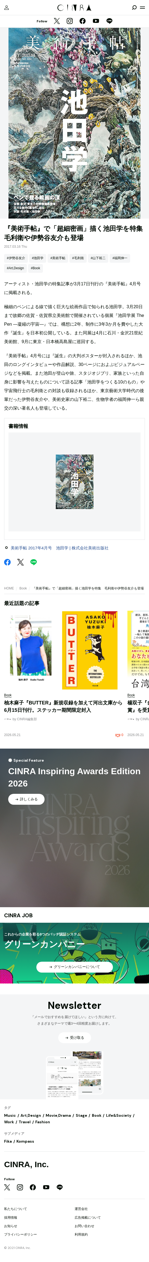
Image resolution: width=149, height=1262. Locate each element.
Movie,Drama (58, 1115)
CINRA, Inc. (26, 1164)
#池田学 (38, 258)
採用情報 (10, 1217)
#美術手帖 (57, 258)
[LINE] (109, 21)
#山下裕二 (98, 258)
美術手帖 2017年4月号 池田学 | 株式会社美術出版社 (60, 548)
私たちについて (15, 1209)
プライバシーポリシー (20, 1234)
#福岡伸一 (119, 258)
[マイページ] (6, 8)
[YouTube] (96, 21)
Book (23, 588)
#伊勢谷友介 (16, 258)
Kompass (25, 1141)
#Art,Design (15, 268)
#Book (35, 268)
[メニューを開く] (142, 8)
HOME (9, 588)
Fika (8, 1141)
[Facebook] (83, 21)
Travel (25, 1122)
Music (10, 1115)
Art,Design (31, 1115)
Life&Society (118, 1115)
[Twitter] (57, 21)
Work (9, 1122)
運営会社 (81, 1209)
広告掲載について (88, 1217)
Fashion (42, 1122)
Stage (81, 1115)
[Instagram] (70, 21)
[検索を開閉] (134, 8)
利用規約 (81, 1234)
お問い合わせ (84, 1226)
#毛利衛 (78, 258)
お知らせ (10, 1226)
